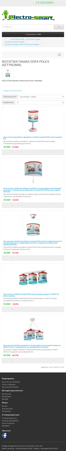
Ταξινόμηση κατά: (9, 97)
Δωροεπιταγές (7, 409)
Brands (4, 406)
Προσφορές (6, 411)
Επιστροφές (6, 396)
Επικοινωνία (6, 394)
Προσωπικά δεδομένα (10, 387)
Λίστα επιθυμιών (8, 423)
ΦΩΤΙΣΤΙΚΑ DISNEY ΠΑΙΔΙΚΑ (15, 42)
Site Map (5, 399)
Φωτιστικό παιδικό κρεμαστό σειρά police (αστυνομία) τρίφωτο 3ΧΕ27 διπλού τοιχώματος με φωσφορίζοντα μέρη (32, 346)
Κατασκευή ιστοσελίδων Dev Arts (29, 446)
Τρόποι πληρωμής (9, 384)
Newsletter (6, 426)
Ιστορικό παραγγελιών (10, 421)
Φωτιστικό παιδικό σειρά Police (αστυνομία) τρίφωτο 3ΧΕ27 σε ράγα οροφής (31, 295)
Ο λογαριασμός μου (9, 418)
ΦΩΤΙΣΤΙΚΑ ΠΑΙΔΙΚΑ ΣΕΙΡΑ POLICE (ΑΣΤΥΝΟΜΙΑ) (22, 44)
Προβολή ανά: (8, 102)
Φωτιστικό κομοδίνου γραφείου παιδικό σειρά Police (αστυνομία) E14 (32, 138)
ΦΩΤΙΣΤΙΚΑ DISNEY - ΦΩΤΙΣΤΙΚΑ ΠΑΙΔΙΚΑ (25, 39)
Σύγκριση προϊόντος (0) (12, 91)
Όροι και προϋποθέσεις (11, 382)
